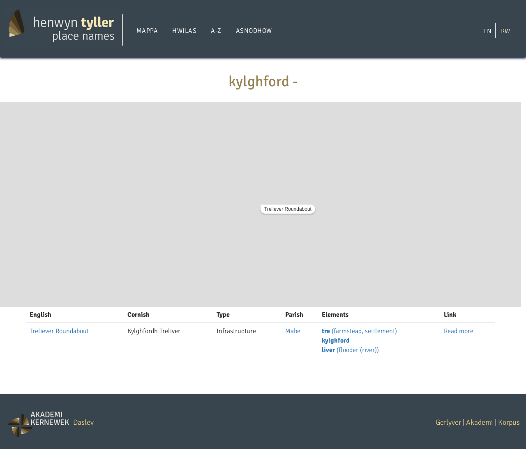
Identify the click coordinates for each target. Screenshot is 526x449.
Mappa (147, 31)
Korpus (509, 422)
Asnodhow (254, 31)
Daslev (83, 422)
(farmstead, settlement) (359, 331)
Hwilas (184, 31)
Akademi (479, 422)
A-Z (216, 31)
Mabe (292, 331)
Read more (458, 331)
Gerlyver (448, 422)
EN (487, 31)
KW (505, 31)
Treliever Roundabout (287, 209)
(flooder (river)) (350, 350)
